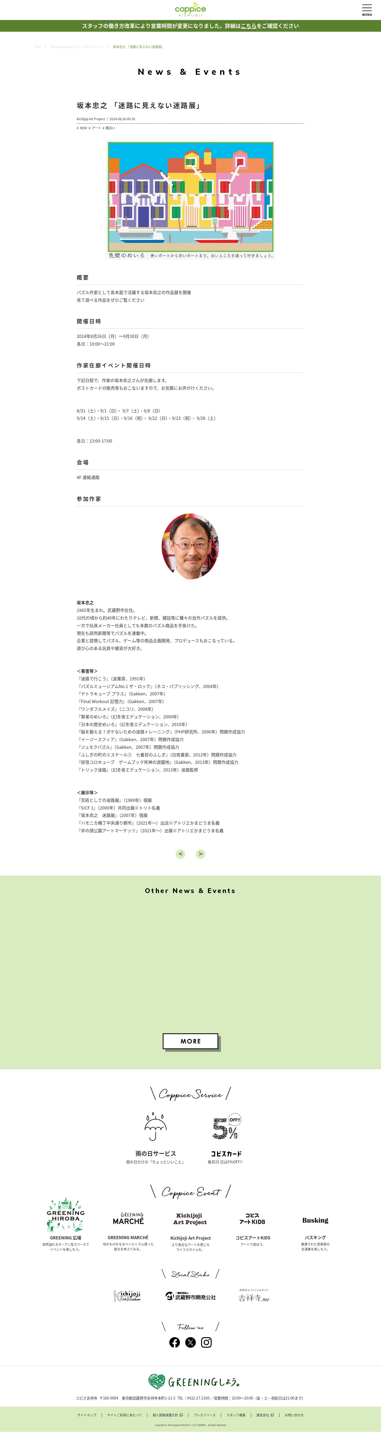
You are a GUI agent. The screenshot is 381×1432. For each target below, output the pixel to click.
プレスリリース (205, 1415)
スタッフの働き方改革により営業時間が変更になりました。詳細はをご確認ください (190, 26)
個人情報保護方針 (165, 1415)
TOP (37, 46)
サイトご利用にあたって (124, 1415)
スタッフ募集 (236, 1415)
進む (200, 854)
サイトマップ (86, 1415)
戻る (180, 854)
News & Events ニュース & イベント (77, 46)
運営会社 (262, 1415)
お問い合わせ (294, 1415)
